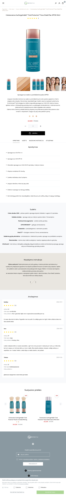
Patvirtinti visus (50, 492)
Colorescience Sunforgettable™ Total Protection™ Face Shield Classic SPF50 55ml (48, 418)
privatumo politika (28, 459)
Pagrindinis (4, 9)
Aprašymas (16, 140)
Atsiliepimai (49, 140)
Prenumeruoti (33, 463)
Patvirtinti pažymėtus (17, 492)
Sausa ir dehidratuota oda (22, 9)
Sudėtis (24, 140)
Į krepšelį (34, 133)
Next (60, 404)
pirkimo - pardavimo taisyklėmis (41, 459)
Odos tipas (11, 9)
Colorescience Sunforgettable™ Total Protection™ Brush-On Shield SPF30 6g (17, 418)
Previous (5, 404)
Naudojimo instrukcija (36, 140)
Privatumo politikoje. (23, 484)
